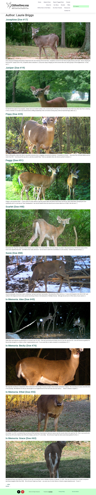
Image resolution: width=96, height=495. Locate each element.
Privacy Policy (62, 491)
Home (39, 2)
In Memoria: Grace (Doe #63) (21, 438)
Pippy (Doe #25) (14, 114)
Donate (68, 2)
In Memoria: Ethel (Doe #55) (21, 392)
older (8, 484)
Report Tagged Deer (58, 2)
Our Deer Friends (57, 7)
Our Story (56, 5)
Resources (67, 7)
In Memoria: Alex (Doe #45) (20, 299)
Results (63, 5)
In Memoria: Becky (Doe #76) (21, 345)
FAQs (68, 5)
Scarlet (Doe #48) (15, 206)
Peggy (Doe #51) (14, 160)
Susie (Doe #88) (14, 253)
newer (8, 486)
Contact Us (67, 10)
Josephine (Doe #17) (17, 19)
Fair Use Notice (75, 491)
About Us (48, 5)
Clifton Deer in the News (44, 7)
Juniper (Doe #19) (15, 67)
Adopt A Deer (47, 2)
